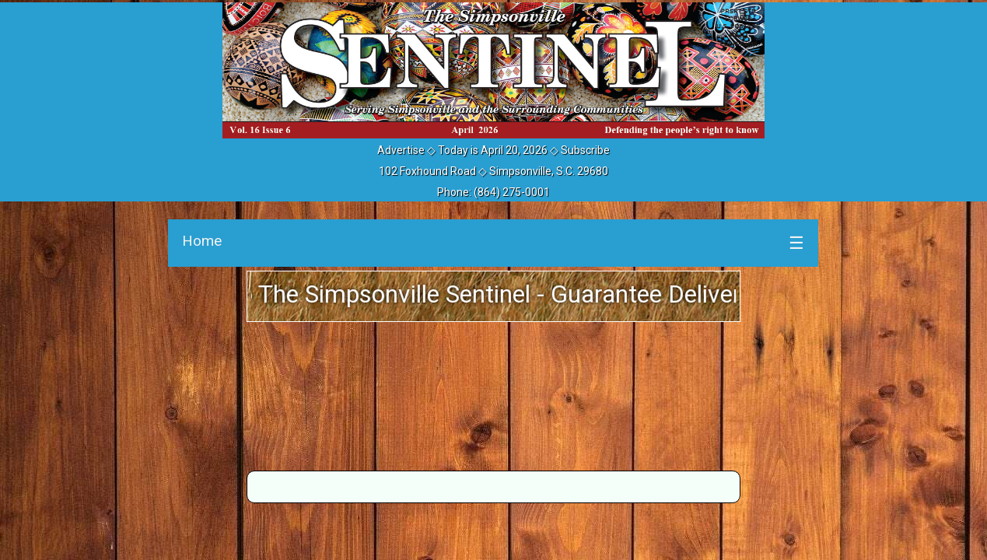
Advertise (401, 150)
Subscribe (585, 150)
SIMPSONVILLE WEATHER (493, 394)
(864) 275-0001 (512, 192)
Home (202, 241)
